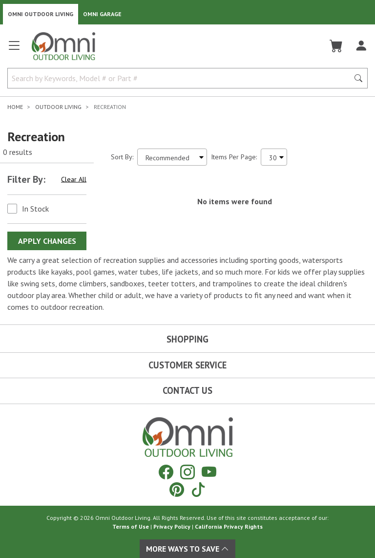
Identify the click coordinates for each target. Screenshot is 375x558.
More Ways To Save (187, 549)
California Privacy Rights (229, 526)
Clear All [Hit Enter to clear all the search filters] (73, 179)
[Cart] (336, 46)
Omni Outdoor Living (40, 14)
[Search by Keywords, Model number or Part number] (181, 78)
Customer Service (187, 365)
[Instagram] (187, 471)
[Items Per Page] (274, 157)
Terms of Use (130, 526)
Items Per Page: (234, 156)
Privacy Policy (171, 526)
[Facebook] (166, 471)
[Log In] (361, 46)
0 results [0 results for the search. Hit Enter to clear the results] (17, 152)
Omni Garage (102, 14)
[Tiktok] (198, 489)
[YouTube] (209, 471)
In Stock (35, 209)
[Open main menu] (14, 50)
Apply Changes (47, 241)
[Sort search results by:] (172, 157)
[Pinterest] (176, 489)
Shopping (187, 339)
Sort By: (122, 156)
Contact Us (187, 390)
